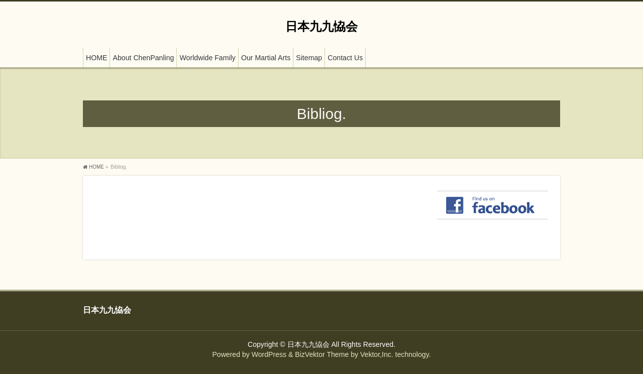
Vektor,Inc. (376, 354)
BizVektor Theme (322, 354)
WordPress (269, 354)
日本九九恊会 (321, 26)
